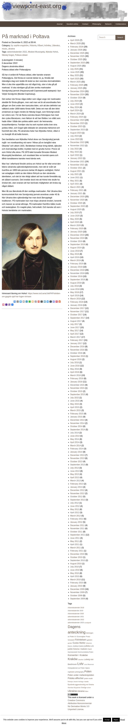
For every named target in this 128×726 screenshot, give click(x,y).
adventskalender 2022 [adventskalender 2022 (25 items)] (76, 620)
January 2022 (76, 158)
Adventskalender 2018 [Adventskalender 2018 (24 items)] (76, 608)
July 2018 (74, 286)
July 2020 (74, 212)
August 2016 (76, 359)
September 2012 (77, 500)
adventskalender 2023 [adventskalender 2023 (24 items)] (76, 623)
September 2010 (77, 560)
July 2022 (74, 149)
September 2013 (77, 465)
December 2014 (77, 420)
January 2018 (76, 305)
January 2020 (76, 232)
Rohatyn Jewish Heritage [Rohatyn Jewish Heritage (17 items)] (76, 681)
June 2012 (75, 506)
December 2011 (77, 525)
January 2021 (76, 193)
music (4, 49)
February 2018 (76, 302)
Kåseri (40, 45)
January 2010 (76, 586)
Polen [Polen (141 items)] (88, 671)
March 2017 (75, 337)
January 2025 (76, 88)
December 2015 (77, 385)
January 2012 (76, 522)
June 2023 (75, 139)
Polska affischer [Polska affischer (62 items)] (76, 678)
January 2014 (76, 452)
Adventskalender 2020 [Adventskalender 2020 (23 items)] (76, 614)
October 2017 (76, 315)
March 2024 (75, 114)
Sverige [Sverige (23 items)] (84, 687)
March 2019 (75, 260)
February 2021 (76, 190)
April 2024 (74, 110)
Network (108, 24)
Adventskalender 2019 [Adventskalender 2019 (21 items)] (75, 611)
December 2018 (77, 270)
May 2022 (74, 152)
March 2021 (75, 187)
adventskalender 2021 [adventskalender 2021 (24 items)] (76, 617)
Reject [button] (116, 720)
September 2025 (77, 63)
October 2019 (76, 241)
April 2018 (74, 295)
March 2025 (75, 82)
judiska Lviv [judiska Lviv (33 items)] (89, 646)
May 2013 (74, 474)
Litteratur (56, 45)
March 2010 (75, 580)
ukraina (11, 49)
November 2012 (77, 493)
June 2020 (75, 216)
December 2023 (77, 120)
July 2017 (74, 324)
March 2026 (75, 43)
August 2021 (76, 171)
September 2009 (77, 599)
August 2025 (76, 66)
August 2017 (76, 321)
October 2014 (76, 426)
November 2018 (77, 273)
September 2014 (77, 430)
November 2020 (77, 200)
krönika (47, 45)
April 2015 (74, 407)
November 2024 (77, 94)
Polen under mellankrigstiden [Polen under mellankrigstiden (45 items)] (81, 675)
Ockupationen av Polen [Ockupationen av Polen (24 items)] (76, 668)
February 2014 (76, 449)
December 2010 (77, 554)
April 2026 (74, 40)
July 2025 (74, 69)
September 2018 (77, 280)
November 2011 (77, 528)
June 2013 (75, 471)
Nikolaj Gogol (8, 55)
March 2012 (75, 516)
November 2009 (77, 592)
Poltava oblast (21, 55)
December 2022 (77, 142)
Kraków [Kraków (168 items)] (73, 659)
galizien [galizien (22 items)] (89, 640)
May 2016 (74, 369)
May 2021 (74, 181)
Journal (59, 24)
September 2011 (77, 535)
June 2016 (75, 366)
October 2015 (76, 391)
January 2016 (76, 382)
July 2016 (74, 362)
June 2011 (75, 538)
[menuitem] (59, 24)
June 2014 (75, 436)
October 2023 (76, 126)
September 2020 (77, 206)
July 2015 (74, 398)
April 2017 (74, 334)
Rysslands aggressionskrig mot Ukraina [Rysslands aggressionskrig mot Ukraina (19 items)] (81, 684)
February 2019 (76, 264)
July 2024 (74, 101)
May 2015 (74, 404)
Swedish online (72, 24)
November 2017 (77, 311)
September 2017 (77, 318)
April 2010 (74, 576)
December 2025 (77, 53)
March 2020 (75, 225)
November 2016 (77, 350)
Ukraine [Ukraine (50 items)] (80, 691)
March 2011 (75, 548)
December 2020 (77, 196)
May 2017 (74, 331)
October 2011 (76, 532)
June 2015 (75, 401)
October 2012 (76, 496)
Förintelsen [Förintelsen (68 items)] (80, 639)
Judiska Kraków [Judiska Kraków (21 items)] (78, 646)
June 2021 (75, 177)
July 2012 (74, 503)
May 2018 (74, 292)
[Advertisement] (108, 79)
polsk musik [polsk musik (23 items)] (88, 678)
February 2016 (76, 378)
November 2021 (77, 165)
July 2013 (74, 468)
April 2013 (74, 477)
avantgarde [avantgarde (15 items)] (87, 622)
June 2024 (75, 104)
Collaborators (121, 24)
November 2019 (77, 238)
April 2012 (74, 512)
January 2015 (76, 417)
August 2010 (76, 564)
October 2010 (76, 557)
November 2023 (77, 123)
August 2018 (76, 283)
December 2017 (77, 308)
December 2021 (77, 161)
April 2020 (74, 222)
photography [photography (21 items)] (79, 672)
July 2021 (74, 174)
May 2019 (74, 254)
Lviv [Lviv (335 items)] (80, 664)
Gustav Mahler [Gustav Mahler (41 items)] (79, 643)
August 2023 (76, 133)
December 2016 (77, 346)
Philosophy (96, 24)
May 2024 (74, 107)
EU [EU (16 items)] (75, 636)
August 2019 (76, 248)
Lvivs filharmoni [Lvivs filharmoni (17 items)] (89, 664)
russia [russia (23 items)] (86, 681)
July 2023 (74, 136)
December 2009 (77, 589)
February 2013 (76, 484)
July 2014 (74, 433)
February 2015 (76, 414)
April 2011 (74, 544)
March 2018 (75, 299)
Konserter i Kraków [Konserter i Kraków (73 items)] (78, 655)
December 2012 (77, 490)
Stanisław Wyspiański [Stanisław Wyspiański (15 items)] (74, 687)
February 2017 (76, 340)
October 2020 (76, 203)
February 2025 (76, 85)
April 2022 (74, 155)
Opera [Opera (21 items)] (87, 668)
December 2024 (77, 91)
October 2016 (76, 353)
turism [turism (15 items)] (89, 687)
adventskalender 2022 (17, 52)
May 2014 (74, 439)
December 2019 (77, 235)
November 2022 (77, 146)
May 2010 (74, 573)
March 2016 (75, 375)
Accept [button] (107, 720)
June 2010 (75, 570)
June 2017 (75, 327)
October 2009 (76, 595)
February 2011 (76, 551)
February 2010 (76, 583)
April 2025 (74, 79)
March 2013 (75, 481)
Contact (85, 24)
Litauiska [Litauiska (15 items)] (80, 659)
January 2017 (76, 343)
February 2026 (76, 47)
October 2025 (76, 59)
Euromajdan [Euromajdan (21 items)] (81, 636)
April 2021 (74, 184)
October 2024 (76, 98)
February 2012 (76, 519)
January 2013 (76, 487)
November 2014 (77, 423)
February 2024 (76, 117)
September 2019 (77, 244)
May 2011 (74, 541)
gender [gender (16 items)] (70, 643)
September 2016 (77, 356)
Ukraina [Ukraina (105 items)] (72, 690)
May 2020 (74, 219)
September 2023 (77, 130)
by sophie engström (20, 45)
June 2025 (75, 72)
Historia (33, 45)
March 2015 (75, 410)
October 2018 (76, 276)
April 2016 (74, 372)
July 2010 (74, 567)
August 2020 (76, 209)
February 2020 (76, 228)
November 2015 (77, 388)
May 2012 (74, 509)
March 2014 (75, 445)
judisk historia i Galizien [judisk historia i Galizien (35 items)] (78, 649)
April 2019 (74, 257)
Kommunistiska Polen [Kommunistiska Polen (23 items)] (85, 652)
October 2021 (76, 168)
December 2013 (77, 455)
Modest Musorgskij (36, 52)
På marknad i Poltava (25, 36)
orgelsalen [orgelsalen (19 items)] (71, 672)
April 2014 (74, 442)
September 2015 (77, 394)
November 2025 (77, 56)
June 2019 (75, 251)
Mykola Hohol (52, 52)
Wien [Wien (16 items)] (86, 691)
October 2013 (76, 461)
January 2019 (76, 267)
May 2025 (74, 75)
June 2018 (75, 289)
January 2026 (76, 50)
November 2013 (77, 458)
